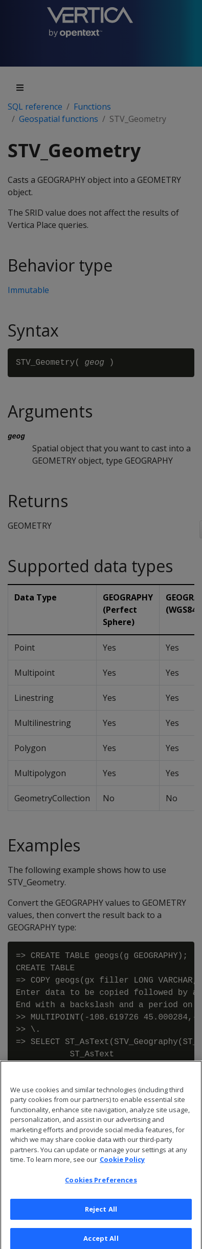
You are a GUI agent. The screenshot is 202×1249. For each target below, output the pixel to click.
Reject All (101, 1214)
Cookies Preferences (101, 1185)
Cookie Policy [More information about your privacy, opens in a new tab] (122, 1165)
